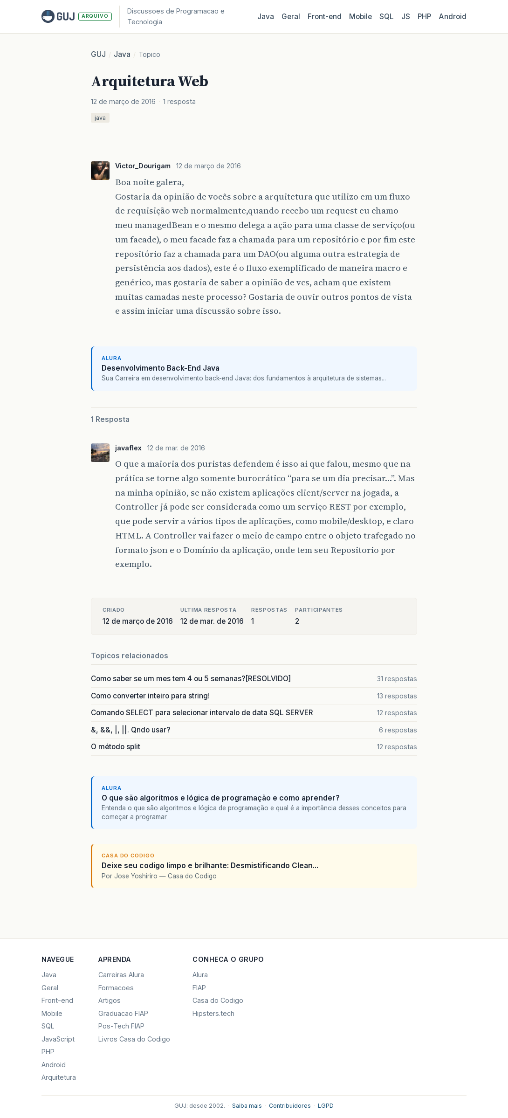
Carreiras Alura (121, 975)
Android (453, 16)
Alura (200, 975)
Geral (290, 16)
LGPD (326, 1105)
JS (405, 16)
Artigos (109, 1000)
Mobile (360, 16)
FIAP (199, 988)
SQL (386, 16)
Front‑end (325, 16)
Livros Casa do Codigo (134, 1039)
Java (265, 16)
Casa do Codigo (217, 1000)
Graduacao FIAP (123, 1013)
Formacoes (116, 988)
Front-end (57, 1000)
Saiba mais (247, 1105)
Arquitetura (58, 1077)
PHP (424, 16)
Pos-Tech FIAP (121, 1026)
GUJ (98, 54)
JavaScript (58, 1039)
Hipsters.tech (213, 1013)
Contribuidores (290, 1105)
